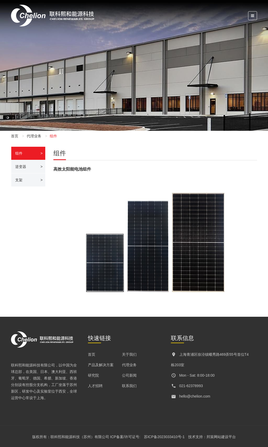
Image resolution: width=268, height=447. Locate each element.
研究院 (93, 375)
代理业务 (34, 136)
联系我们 (129, 386)
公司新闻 (129, 375)
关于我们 (129, 354)
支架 (19, 180)
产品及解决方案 (101, 365)
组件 (19, 153)
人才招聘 (95, 386)
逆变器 (20, 167)
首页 (14, 136)
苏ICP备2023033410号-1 (164, 437)
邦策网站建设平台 (221, 437)
